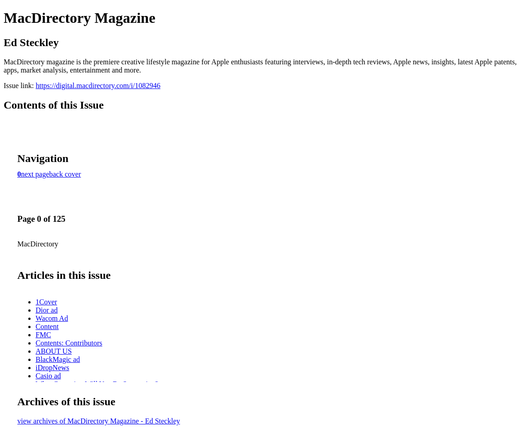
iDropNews (52, 367)
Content (47, 326)
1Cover (46, 302)
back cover (65, 174)
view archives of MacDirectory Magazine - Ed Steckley (98, 421)
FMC (43, 335)
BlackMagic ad (58, 359)
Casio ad (48, 376)
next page (35, 174)
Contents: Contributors (69, 343)
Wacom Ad (52, 318)
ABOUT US (54, 351)
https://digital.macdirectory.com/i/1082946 (98, 85)
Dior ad (46, 310)
